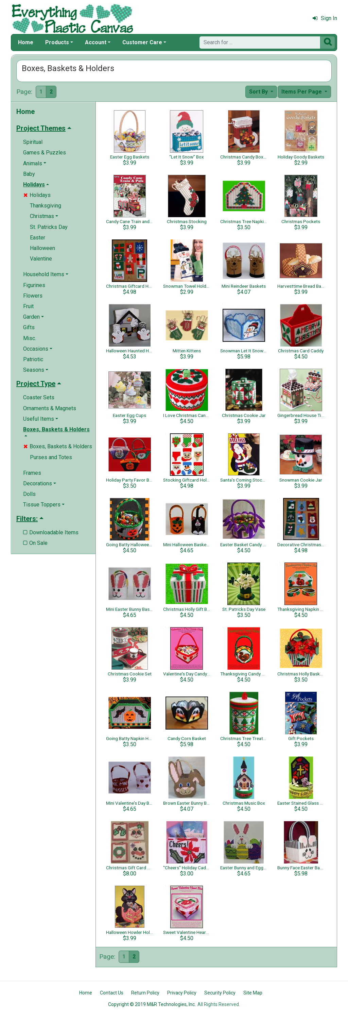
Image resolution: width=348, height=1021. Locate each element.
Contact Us (111, 992)
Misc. (29, 338)
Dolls (29, 494)
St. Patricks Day (49, 227)
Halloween (42, 248)
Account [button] (95, 42)
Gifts (29, 327)
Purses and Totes (51, 457)
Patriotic (33, 359)
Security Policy (220, 992)
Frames (32, 473)
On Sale (35, 543)
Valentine (41, 258)
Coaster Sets (38, 397)
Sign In (325, 18)
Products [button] (57, 42)
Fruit (28, 306)
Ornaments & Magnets (49, 408)
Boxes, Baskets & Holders (57, 446)
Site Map (252, 992)
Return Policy (145, 992)
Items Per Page (302, 91)
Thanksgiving (45, 205)
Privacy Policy (181, 992)
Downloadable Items (51, 532)
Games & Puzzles (44, 152)
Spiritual (32, 142)
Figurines (34, 285)
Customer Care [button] (142, 42)
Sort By (259, 91)
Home (25, 42)
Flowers (32, 295)
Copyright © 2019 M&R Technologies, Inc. (152, 1004)
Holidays (37, 195)
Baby (29, 174)
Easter (37, 237)
